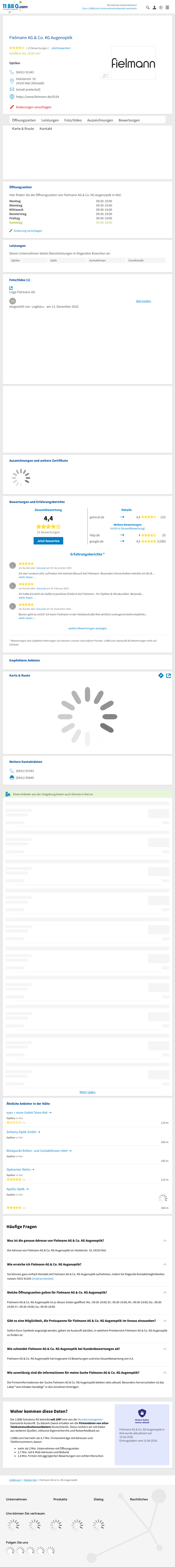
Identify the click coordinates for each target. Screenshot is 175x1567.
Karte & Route (23, 128)
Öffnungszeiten (24, 120)
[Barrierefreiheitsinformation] (162, 7)
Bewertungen (129, 120)
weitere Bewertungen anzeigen (87, 628)
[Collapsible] (165, 1241)
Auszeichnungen (100, 120)
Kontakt (46, 128)
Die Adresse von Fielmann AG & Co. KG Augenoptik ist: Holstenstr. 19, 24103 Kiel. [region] (57, 1250)
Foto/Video (73, 120)
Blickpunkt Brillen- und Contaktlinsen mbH (37, 1150)
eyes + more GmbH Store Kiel (27, 1112)
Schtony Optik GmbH (21, 1132)
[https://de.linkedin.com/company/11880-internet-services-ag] (40, 1551)
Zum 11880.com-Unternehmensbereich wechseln (109, 8)
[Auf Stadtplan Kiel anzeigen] (168, 675)
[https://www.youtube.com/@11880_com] (50, 1551)
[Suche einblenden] (149, 7)
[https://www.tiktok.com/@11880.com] (30, 1551)
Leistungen (50, 120)
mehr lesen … (27, 577)
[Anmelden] (156, 7)
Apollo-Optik (16, 1189)
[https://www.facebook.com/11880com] (10, 1551)
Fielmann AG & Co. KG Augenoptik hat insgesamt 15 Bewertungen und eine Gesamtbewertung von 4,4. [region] (70, 1358)
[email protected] (42, 1278)
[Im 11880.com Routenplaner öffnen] (161, 674)
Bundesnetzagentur (90, 1419)
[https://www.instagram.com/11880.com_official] (20, 1551)
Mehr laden (88, 1092)
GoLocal (41, 568)
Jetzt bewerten (48, 541)
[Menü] (169, 7)
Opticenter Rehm (18, 1169)
